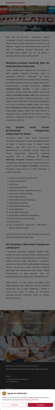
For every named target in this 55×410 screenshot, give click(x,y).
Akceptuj (40, 405)
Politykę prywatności (31, 400)
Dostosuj (14, 405)
